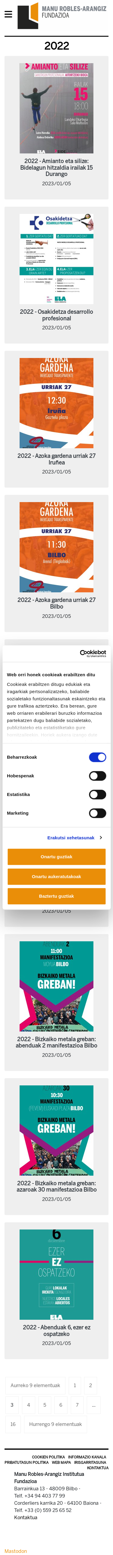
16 (13, 1424)
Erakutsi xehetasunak (70, 837)
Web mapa (61, 1463)
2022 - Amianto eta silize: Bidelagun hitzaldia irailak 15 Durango (56, 167)
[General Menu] (10, 15)
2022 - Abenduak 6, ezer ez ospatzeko (56, 1330)
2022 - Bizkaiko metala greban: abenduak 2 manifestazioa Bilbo (56, 1042)
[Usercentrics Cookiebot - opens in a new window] (80, 654)
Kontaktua (97, 1468)
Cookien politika (48, 1457)
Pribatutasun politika (27, 1463)
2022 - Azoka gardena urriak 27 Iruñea (56, 459)
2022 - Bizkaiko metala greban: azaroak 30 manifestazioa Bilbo (57, 1186)
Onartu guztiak (56, 856)
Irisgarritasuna (90, 1463)
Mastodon (16, 1551)
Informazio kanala (87, 1457)
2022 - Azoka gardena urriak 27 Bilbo (56, 603)
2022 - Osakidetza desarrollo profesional (56, 315)
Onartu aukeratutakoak (56, 876)
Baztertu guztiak (56, 896)
